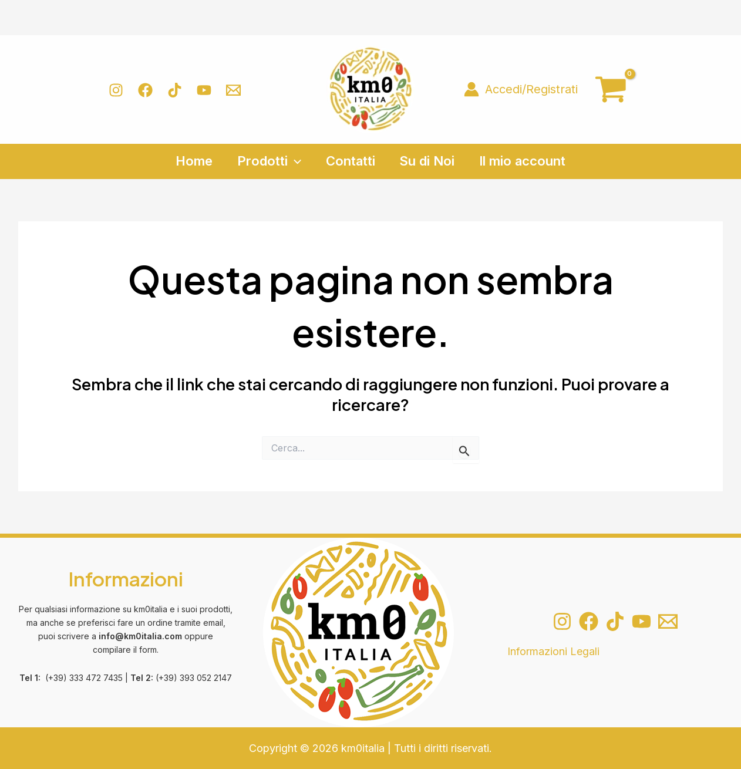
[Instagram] (116, 90)
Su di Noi (428, 160)
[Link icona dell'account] (521, 89)
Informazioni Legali (553, 651)
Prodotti (267, 161)
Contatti (350, 160)
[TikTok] (174, 90)
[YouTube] (204, 90)
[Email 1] (233, 90)
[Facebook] (145, 90)
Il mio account (525, 160)
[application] (292, 161)
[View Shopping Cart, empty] (611, 89)
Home (191, 160)
